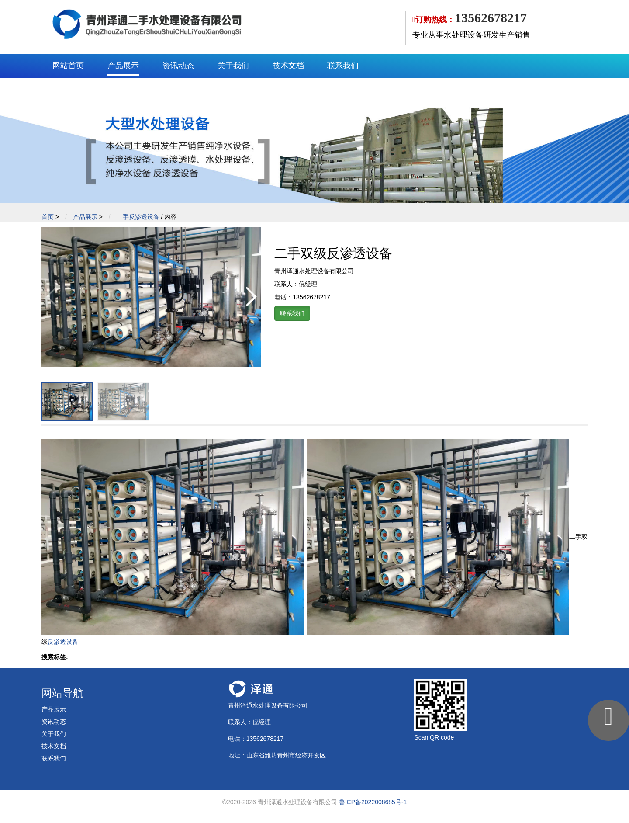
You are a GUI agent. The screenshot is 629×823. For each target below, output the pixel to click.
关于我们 (233, 65)
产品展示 (123, 65)
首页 (47, 216)
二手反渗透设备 (138, 216)
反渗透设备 (63, 641)
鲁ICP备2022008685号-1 (373, 802)
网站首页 (68, 65)
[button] (251, 296)
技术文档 (288, 65)
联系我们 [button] (292, 313)
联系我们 (343, 65)
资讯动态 (178, 65)
